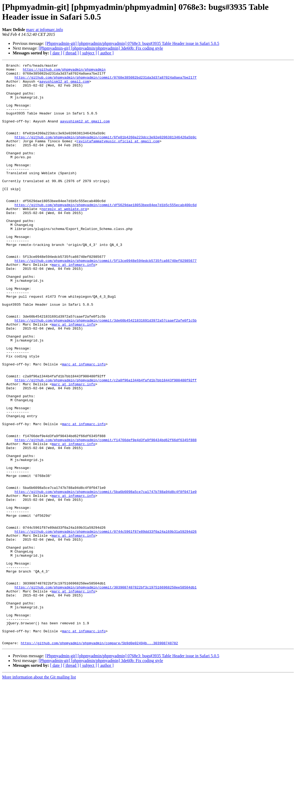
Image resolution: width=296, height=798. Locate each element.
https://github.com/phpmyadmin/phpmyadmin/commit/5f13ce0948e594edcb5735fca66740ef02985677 (106, 300)
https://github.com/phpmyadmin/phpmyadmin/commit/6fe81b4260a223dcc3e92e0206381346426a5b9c (106, 152)
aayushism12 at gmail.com (64, 85)
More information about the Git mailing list (39, 793)
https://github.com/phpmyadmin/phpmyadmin (64, 71)
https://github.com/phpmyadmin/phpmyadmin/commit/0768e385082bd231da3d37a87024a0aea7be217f (106, 80)
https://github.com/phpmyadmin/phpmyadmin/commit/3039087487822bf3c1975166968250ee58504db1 (106, 692)
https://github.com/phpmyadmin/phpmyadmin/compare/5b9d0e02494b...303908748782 (99, 759)
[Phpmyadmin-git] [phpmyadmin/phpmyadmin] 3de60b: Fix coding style (101, 48)
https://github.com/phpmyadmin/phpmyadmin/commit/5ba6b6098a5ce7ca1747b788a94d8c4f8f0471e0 (106, 577)
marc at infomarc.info (44, 29)
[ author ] (106, 53)
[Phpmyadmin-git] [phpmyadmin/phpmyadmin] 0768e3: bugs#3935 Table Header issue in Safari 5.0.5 (132, 43)
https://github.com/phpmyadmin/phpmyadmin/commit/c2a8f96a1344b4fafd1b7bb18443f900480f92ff (106, 443)
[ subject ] (88, 53)
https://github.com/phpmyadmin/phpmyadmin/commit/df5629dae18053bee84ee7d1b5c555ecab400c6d (106, 233)
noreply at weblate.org (64, 238)
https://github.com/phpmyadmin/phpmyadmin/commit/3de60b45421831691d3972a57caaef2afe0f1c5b (106, 372)
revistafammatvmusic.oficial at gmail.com (118, 157)
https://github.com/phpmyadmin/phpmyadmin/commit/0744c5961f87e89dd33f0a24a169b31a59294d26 (106, 625)
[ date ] (56, 53)
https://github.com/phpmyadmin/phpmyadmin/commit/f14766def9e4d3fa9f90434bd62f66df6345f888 (106, 515)
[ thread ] (71, 53)
